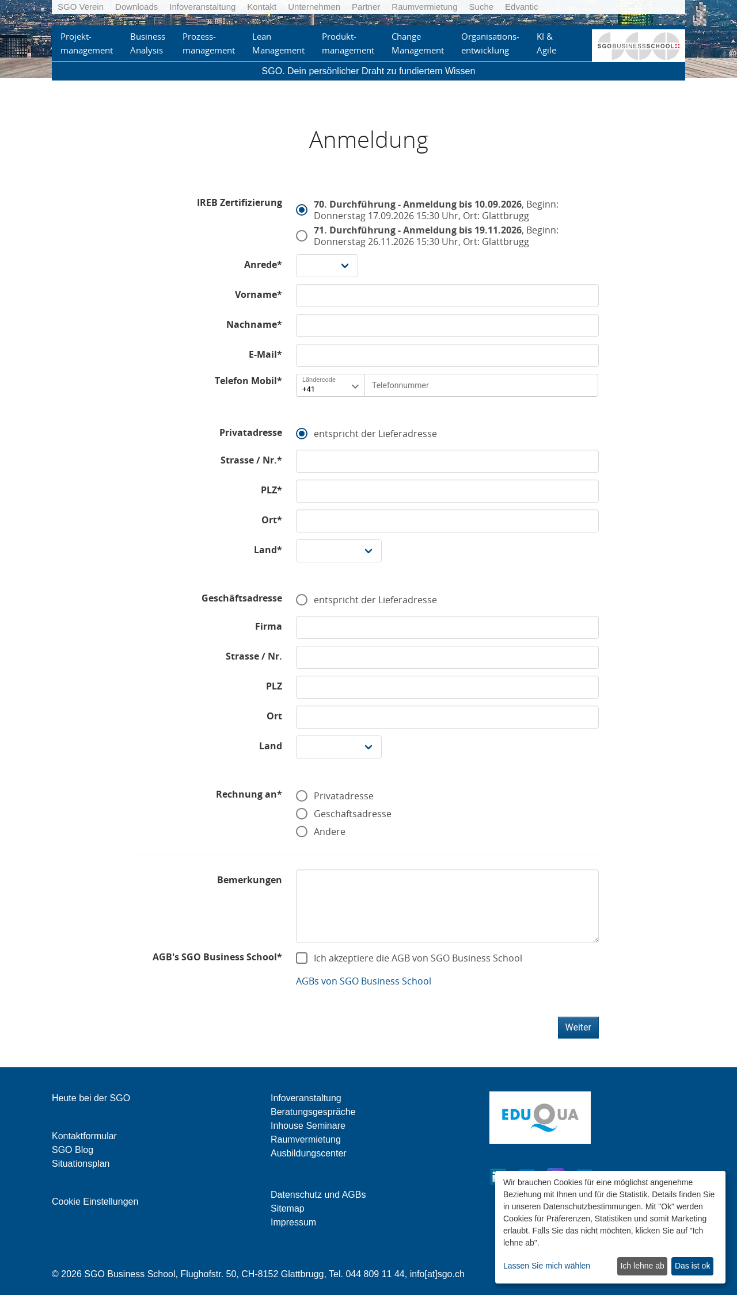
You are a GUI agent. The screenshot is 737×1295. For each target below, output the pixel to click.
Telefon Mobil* (248, 380)
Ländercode (319, 380)
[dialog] (610, 1227)
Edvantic (521, 7)
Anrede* (263, 264)
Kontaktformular (84, 1136)
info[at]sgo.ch (437, 1274)
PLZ (274, 686)
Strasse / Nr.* (251, 460)
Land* (268, 549)
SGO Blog (72, 1150)
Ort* (271, 520)
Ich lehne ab (642, 1265)
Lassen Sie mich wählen (546, 1265)
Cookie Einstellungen (95, 1201)
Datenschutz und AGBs (318, 1195)
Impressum (293, 1222)
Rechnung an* (249, 794)
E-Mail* (265, 354)
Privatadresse (250, 432)
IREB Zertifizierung (239, 202)
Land (270, 746)
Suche (481, 7)
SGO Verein (81, 7)
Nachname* (254, 324)
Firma (268, 626)
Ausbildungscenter (309, 1153)
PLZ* (271, 490)
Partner (366, 7)
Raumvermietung (424, 7)
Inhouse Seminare (308, 1126)
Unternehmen (314, 7)
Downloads (136, 7)
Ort (274, 716)
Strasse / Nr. (254, 656)
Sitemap (288, 1208)
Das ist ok (692, 1265)
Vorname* (258, 294)
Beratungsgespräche (313, 1112)
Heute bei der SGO (91, 1098)
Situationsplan (81, 1163)
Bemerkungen (249, 879)
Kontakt (261, 7)
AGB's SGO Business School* (217, 957)
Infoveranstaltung (202, 7)
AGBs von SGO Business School (363, 981)
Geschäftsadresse (242, 598)
